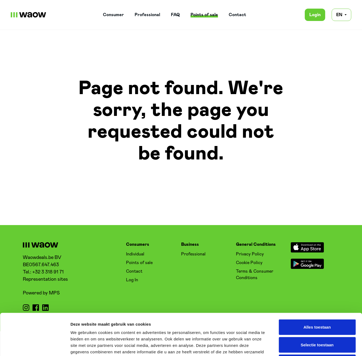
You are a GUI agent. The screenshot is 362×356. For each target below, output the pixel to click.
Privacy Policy (250, 254)
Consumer (113, 15)
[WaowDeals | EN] (28, 14)
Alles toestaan (317, 285)
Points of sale (204, 15)
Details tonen (290, 345)
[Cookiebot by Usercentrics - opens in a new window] (34, 345)
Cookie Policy (249, 263)
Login (315, 15)
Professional (147, 15)
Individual (135, 254)
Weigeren (317, 320)
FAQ (175, 15)
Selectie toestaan (317, 303)
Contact (237, 15)
